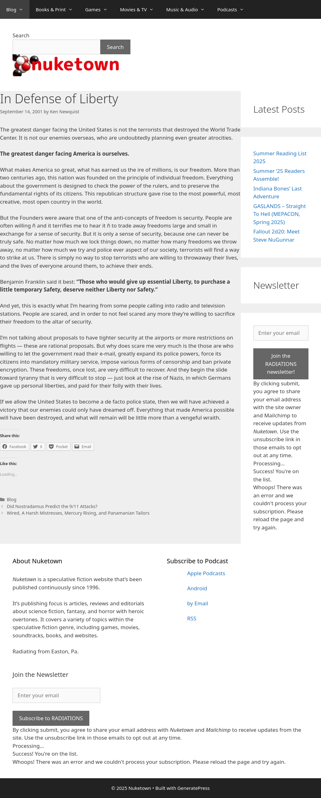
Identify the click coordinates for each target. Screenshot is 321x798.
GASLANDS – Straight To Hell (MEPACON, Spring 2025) (279, 214)
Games (99, 9)
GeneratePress (193, 788)
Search (21, 35)
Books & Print (57, 9)
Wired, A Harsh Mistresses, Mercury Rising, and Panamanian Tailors (78, 513)
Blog (17, 9)
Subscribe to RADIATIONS (51, 718)
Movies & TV (140, 9)
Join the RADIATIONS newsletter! (281, 363)
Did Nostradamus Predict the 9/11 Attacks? (52, 506)
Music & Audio (188, 9)
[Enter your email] (280, 332)
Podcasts (233, 9)
